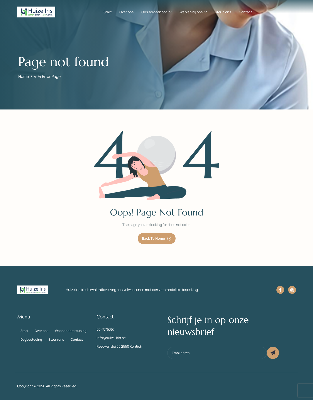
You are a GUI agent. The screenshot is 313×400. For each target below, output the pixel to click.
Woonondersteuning (70, 330)
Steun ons (223, 12)
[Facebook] (280, 290)
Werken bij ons (193, 12)
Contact (245, 12)
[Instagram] (292, 290)
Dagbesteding (31, 339)
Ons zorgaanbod (156, 12)
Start (107, 12)
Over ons (126, 12)
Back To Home (156, 238)
